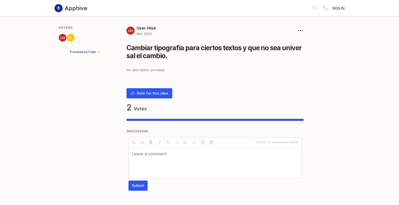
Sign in (338, 8)
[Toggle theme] (325, 8)
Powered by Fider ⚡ (85, 52)
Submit (138, 185)
